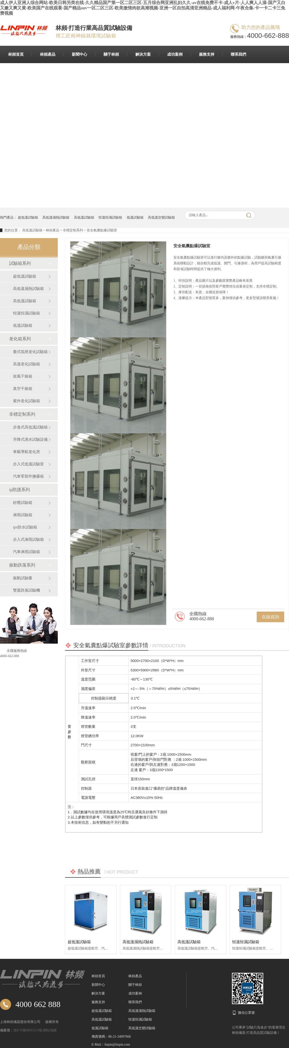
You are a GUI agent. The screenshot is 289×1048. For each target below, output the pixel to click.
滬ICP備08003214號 (28, 1030)
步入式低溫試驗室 (28, 464)
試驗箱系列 (20, 263)
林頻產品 (47, 54)
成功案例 (175, 54)
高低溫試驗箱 (84, 217)
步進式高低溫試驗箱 (30, 427)
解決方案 (143, 54)
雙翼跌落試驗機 (26, 590)
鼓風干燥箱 (22, 376)
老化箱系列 (20, 338)
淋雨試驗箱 (22, 515)
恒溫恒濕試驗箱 (110, 217)
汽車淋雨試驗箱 (26, 552)
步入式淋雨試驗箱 (28, 539)
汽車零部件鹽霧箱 (28, 476)
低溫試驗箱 (135, 217)
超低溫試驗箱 (28, 217)
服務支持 (206, 54)
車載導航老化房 (26, 452)
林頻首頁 (16, 54)
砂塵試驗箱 (22, 503)
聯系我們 (238, 54)
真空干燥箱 (22, 389)
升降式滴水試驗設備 (30, 439)
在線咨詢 (270, 616)
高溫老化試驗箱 (26, 364)
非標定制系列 (73, 230)
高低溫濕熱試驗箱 (55, 217)
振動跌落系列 (22, 565)
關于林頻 (111, 54)
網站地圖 (50, 1030)
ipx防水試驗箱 (25, 527)
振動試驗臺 (22, 578)
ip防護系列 (19, 489)
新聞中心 (79, 54)
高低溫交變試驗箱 (161, 217)
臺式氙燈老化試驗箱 (30, 352)
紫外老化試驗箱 (26, 401)
